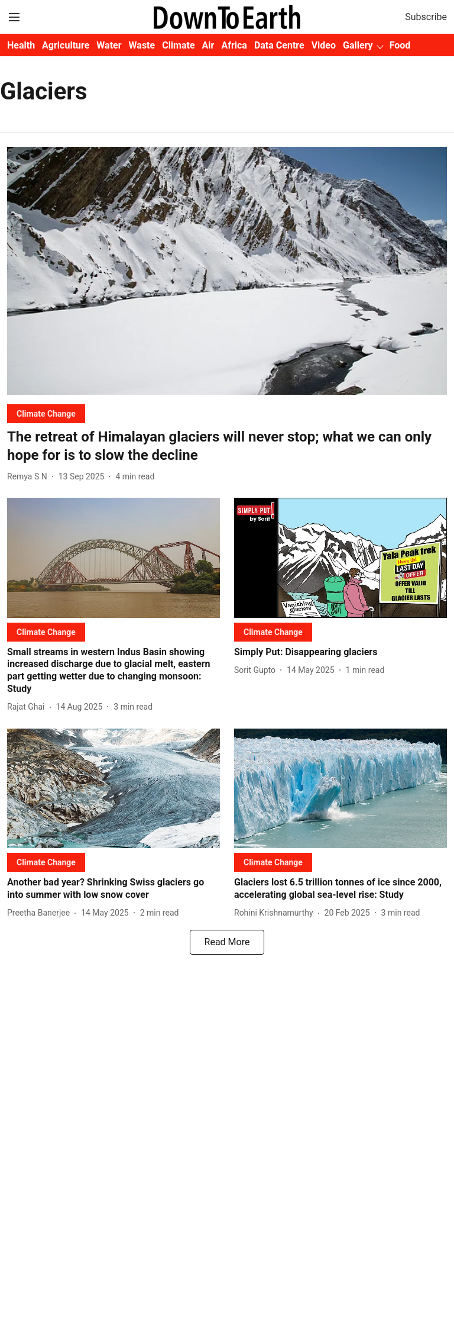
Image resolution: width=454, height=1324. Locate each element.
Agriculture (65, 45)
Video (324, 45)
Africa (234, 45)
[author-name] (29, 477)
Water (108, 45)
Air (208, 45)
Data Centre (279, 45)
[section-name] (46, 413)
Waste (142, 45)
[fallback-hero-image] (227, 271)
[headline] (227, 446)
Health (21, 45)
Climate (178, 45)
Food (400, 45)
